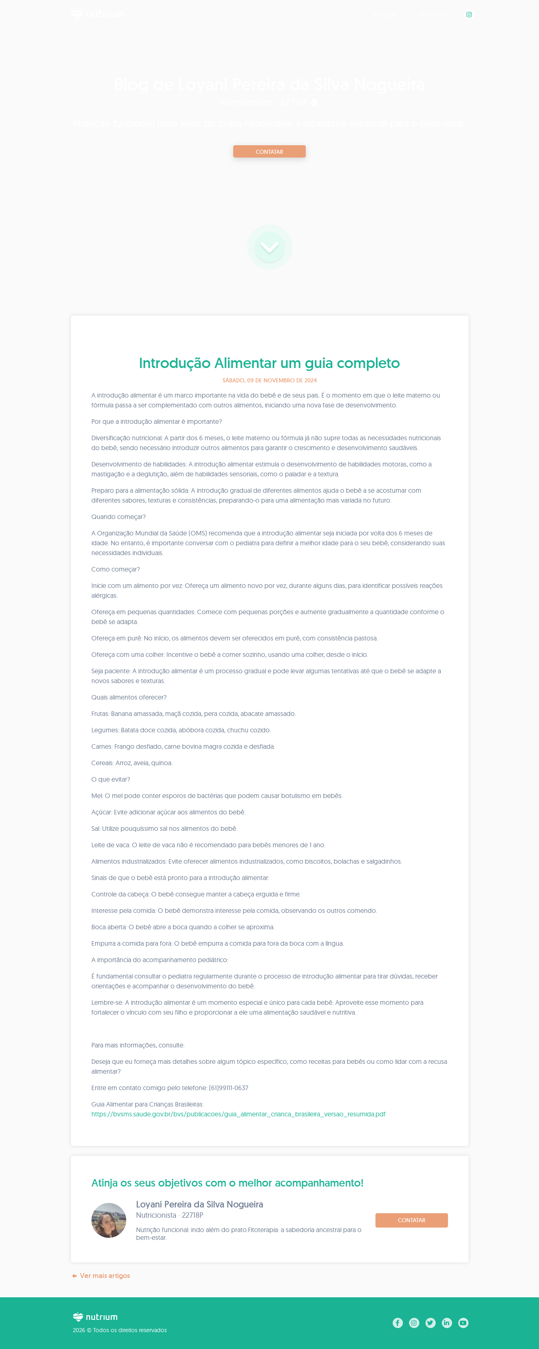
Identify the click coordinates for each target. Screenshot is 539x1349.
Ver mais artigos (100, 1276)
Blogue (384, 14)
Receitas (433, 14)
